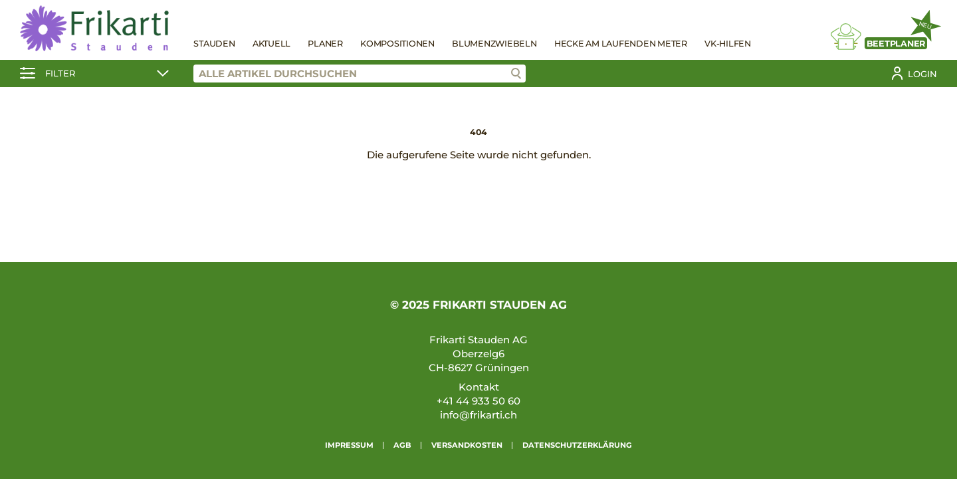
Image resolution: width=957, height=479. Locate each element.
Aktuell (271, 44)
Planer (325, 44)
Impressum (349, 445)
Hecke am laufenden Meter (620, 44)
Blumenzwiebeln (494, 44)
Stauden (214, 44)
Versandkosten (466, 445)
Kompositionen (397, 44)
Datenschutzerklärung (577, 445)
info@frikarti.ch (478, 414)
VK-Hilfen (727, 44)
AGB (402, 445)
